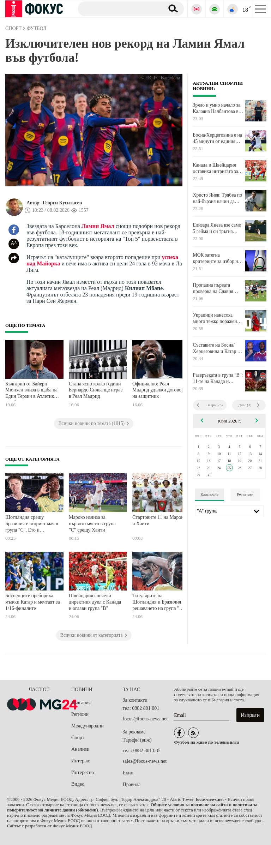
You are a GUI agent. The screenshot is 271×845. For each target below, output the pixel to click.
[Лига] (229, 510)
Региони (80, 714)
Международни (87, 726)
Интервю (80, 760)
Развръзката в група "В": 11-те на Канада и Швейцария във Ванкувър (218, 378)
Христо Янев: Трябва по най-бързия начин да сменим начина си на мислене (217, 198)
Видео (77, 784)
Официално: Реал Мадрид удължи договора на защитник (159, 390)
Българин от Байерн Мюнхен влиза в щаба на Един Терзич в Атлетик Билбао (31, 391)
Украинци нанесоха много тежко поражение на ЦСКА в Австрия (217, 318)
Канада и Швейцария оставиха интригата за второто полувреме (215, 168)
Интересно (82, 772)
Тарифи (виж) (137, 740)
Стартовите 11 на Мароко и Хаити (159, 520)
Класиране (209, 494)
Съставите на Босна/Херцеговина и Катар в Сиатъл (216, 348)
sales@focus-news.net (145, 761)
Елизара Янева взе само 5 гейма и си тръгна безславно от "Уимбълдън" (217, 228)
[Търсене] (118, 8)
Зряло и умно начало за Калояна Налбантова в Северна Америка (216, 108)
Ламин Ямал (98, 226)
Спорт (77, 737)
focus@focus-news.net (145, 718)
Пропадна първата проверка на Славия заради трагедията (213, 288)
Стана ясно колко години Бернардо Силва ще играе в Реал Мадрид (96, 390)
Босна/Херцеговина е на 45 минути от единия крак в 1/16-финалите (217, 138)
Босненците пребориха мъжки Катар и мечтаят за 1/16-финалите (32, 602)
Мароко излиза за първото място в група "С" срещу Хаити (92, 523)
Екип (128, 772)
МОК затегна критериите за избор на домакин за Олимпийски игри (218, 258)
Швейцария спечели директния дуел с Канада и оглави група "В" (95, 602)
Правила (132, 784)
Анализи (80, 749)
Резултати (245, 494)
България (81, 702)
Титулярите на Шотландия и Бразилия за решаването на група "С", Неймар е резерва (159, 602)
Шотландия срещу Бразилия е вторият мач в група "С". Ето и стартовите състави (31, 524)
